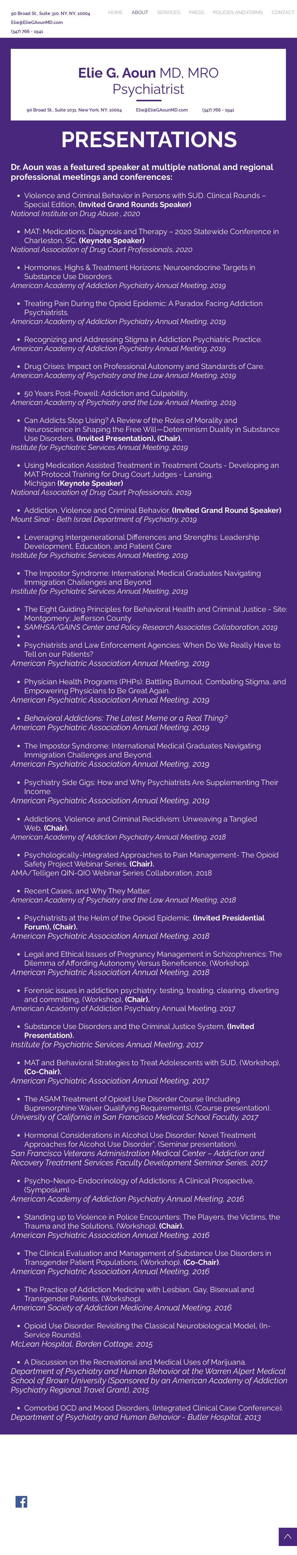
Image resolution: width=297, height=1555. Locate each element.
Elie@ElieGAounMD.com (37, 22)
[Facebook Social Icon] (21, 1502)
